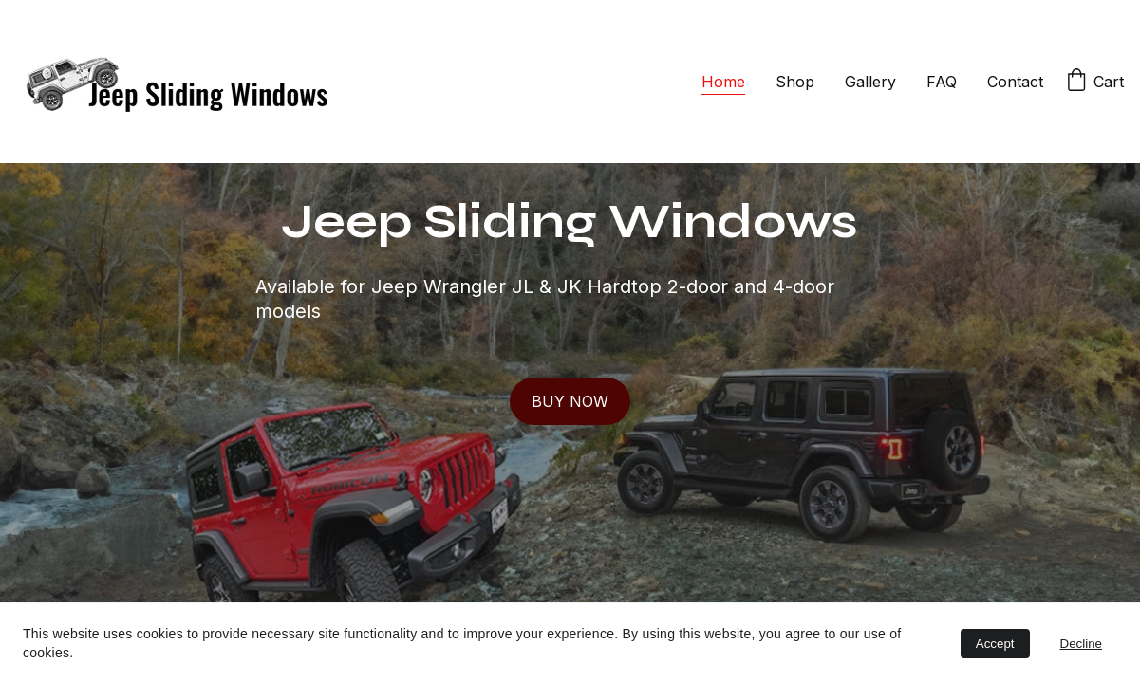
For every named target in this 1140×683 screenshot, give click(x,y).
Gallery (870, 81)
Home (723, 81)
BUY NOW (570, 401)
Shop (795, 81)
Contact (1015, 81)
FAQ (941, 81)
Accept (995, 644)
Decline (1081, 644)
